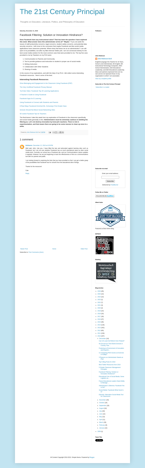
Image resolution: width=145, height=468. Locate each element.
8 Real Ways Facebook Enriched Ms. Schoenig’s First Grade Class (43, 106)
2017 (99, 316)
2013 (99, 327)
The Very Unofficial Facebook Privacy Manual (36, 87)
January (102, 428)
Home (54, 249)
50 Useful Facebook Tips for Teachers (33, 114)
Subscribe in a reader (102, 87)
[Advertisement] (54, 228)
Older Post (84, 249)
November (102, 400)
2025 (99, 294)
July (100, 411)
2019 (99, 311)
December (102, 338)
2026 (99, 291)
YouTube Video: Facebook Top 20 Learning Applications (39, 91)
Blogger (92, 457)
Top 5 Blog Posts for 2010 (107, 362)
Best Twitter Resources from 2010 (110, 365)
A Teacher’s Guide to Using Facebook (33, 95)
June (101, 414)
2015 (99, 322)
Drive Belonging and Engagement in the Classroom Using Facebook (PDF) (46, 83)
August (101, 408)
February (102, 425)
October (102, 403)
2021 (99, 305)
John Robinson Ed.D (105, 59)
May (100, 417)
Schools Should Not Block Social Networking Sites (37, 110)
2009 (99, 431)
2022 (99, 302)
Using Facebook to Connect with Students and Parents (39, 102)
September (103, 405)
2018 (99, 313)
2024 (99, 297)
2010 (99, 336)
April (100, 419)
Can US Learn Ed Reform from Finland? (111, 341)
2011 (99, 333)
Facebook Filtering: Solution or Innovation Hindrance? (108, 372)
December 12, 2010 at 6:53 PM (43, 145)
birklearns (29, 145)
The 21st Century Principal (62, 12)
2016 (99, 319)
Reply (27, 173)
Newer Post (24, 249)
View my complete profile (103, 78)
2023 (99, 299)
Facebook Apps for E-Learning (30, 98)
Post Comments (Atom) (36, 252)
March (101, 422)
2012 (99, 330)
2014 (99, 325)
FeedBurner (114, 185)
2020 (99, 308)
